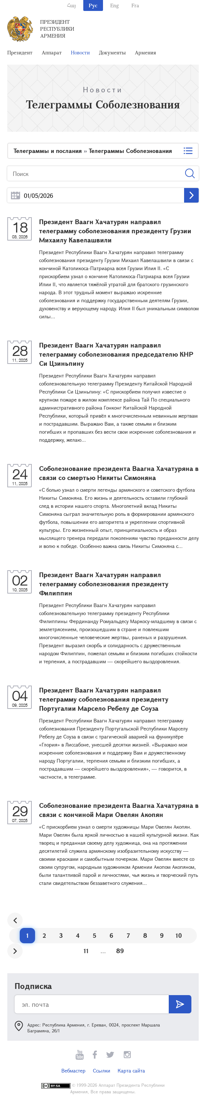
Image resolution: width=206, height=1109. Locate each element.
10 (179, 935)
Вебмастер (73, 1070)
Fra (135, 5)
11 (86, 951)
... (15, 195)
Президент (20, 52)
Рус (93, 5)
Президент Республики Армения (57, 28)
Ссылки (101, 1070)
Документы (112, 52)
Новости (80, 52)
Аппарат (52, 52)
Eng (114, 5)
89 (120, 951)
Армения (145, 52)
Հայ (71, 5)
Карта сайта (131, 1070)
